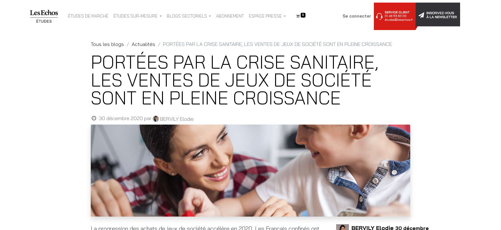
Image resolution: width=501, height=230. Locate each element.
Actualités (143, 44)
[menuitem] (88, 16)
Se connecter (357, 16)
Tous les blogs (107, 44)
